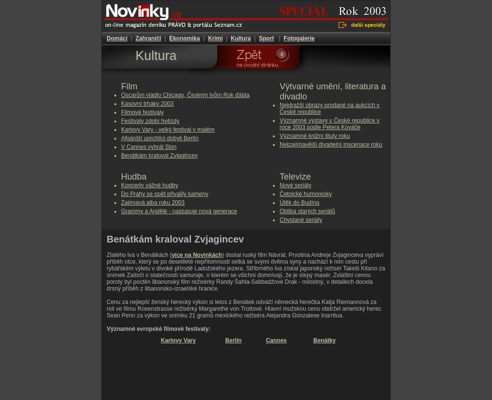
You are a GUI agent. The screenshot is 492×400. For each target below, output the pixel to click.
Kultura (241, 38)
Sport (266, 38)
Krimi (215, 38)
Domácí (117, 38)
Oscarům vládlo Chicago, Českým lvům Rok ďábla (185, 95)
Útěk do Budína (300, 202)
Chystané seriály (301, 220)
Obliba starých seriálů (307, 211)
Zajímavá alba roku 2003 (152, 202)
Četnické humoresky (306, 194)
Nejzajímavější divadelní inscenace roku (331, 144)
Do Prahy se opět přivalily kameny (164, 194)
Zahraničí (148, 38)
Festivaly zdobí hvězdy (150, 121)
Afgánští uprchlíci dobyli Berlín (159, 138)
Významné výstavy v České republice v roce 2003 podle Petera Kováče (330, 124)
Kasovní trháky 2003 (147, 103)
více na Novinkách (197, 255)
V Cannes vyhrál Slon (148, 147)
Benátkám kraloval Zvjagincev (159, 155)
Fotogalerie (299, 38)
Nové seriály (295, 185)
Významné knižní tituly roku (315, 136)
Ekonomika (184, 38)
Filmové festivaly (142, 112)
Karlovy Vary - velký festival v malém (168, 129)
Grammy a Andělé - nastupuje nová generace (179, 211)
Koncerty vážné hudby (149, 185)
